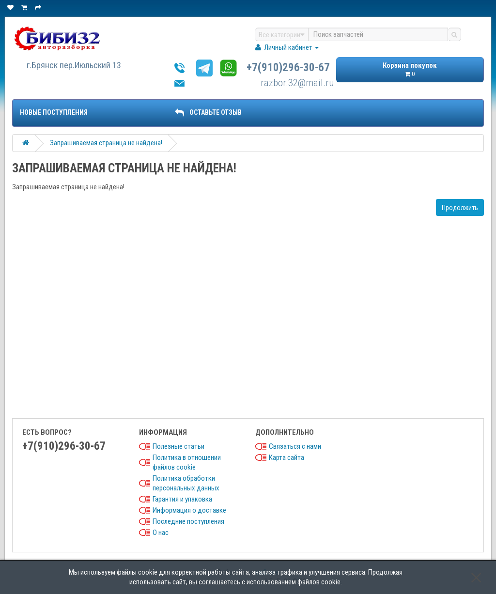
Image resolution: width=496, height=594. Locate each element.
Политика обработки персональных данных (186, 483)
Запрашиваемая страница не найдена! (106, 142)
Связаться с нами (295, 446)
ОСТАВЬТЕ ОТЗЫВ (208, 112)
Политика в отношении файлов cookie (187, 462)
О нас (161, 532)
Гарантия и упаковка (182, 499)
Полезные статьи (178, 446)
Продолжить (460, 208)
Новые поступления (54, 112)
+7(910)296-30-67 (288, 67)
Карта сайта (286, 457)
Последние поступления (188, 521)
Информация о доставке (189, 510)
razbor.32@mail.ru (297, 83)
